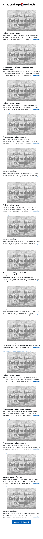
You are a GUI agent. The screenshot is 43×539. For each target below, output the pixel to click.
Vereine (20, 285)
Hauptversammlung (14, 385)
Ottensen (5, 215)
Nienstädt (6, 487)
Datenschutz (6, 537)
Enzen (4, 9)
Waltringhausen (7, 351)
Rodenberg (6, 113)
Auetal (5, 147)
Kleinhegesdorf (7, 249)
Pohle (4, 453)
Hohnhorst (6, 43)
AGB (4, 532)
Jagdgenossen (10, 9)
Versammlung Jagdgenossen (24, 487)
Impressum (5, 527)
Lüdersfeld (6, 79)
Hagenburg (6, 285)
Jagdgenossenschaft (23, 79)
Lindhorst (6, 319)
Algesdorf (6, 385)
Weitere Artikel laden (21, 522)
